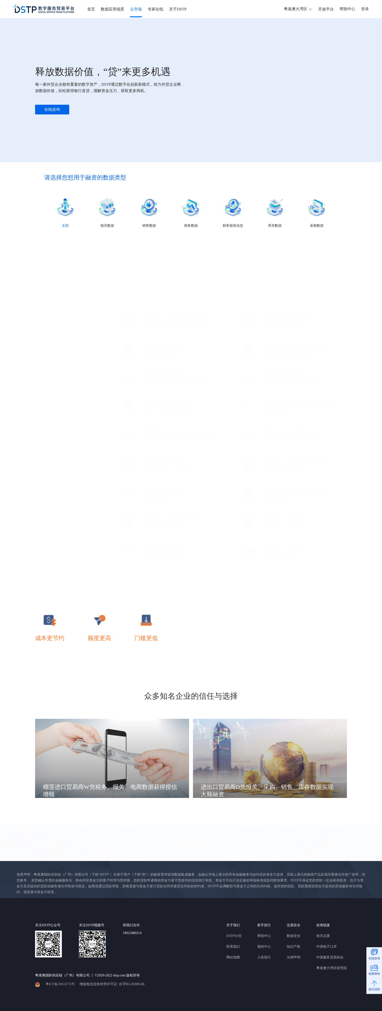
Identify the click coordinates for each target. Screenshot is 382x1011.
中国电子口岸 (326, 946)
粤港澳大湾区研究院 (331, 968)
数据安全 (293, 936)
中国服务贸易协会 (330, 957)
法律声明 (293, 957)
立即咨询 (191, 840)
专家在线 (155, 9)
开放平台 (326, 9)
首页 (91, 9)
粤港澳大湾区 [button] (294, 9)
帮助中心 (347, 9)
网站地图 (233, 957)
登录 (365, 9)
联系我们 (233, 946)
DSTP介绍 (233, 936)
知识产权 (293, 946)
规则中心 (264, 946)
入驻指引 (264, 957)
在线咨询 (52, 109)
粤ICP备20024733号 (60, 984)
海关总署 (323, 936)
